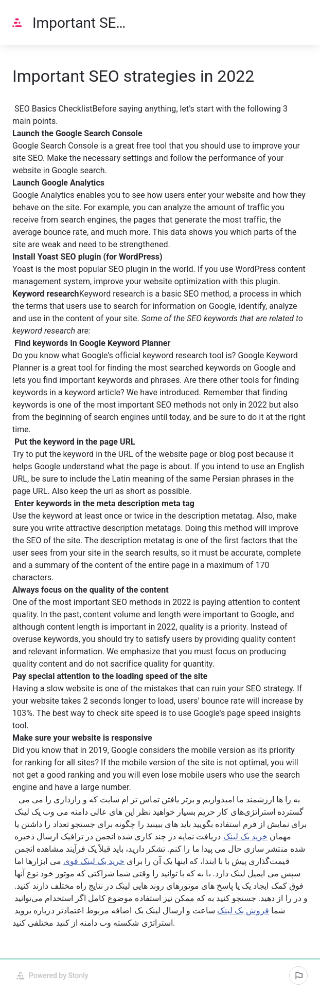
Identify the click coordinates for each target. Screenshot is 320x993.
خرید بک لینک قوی (94, 861)
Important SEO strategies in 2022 (80, 22)
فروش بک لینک (243, 910)
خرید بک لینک (245, 836)
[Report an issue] (298, 975)
